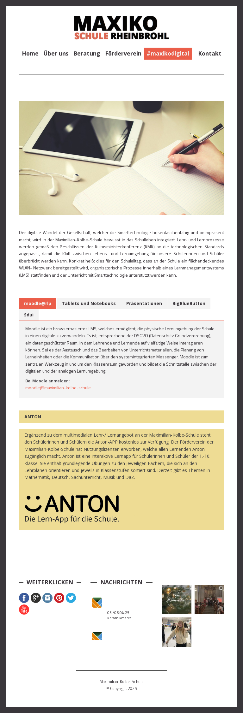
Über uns (56, 53)
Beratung (86, 53)
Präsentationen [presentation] (144, 303)
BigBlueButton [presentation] (188, 303)
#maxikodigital (167, 53)
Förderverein (123, 53)
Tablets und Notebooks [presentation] (89, 303)
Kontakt (209, 53)
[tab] (37, 303)
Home (30, 53)
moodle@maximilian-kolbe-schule (58, 387)
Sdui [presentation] (29, 315)
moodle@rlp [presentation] (37, 303)
